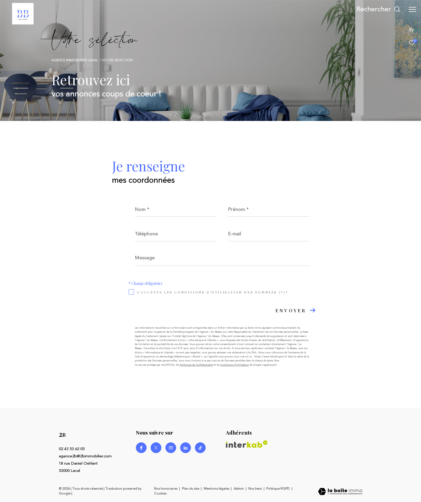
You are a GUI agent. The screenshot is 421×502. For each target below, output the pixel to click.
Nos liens (255, 488)
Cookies (160, 494)
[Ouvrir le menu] (412, 9)
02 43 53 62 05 (72, 449)
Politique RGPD (278, 488)
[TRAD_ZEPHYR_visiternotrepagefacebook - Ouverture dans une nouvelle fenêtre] (141, 447)
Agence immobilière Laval (75, 60)
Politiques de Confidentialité (196, 365)
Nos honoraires (165, 488)
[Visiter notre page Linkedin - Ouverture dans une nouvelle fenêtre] (185, 447)
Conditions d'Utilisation (234, 365)
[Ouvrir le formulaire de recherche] (378, 9)
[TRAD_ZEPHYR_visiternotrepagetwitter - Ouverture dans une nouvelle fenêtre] (156, 447)
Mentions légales (217, 488)
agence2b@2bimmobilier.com (85, 456)
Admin (239, 488)
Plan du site (191, 488)
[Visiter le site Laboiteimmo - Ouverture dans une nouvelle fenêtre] (340, 492)
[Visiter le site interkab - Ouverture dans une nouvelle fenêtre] (247, 444)
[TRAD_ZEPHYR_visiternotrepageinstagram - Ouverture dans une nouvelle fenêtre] (170, 447)
